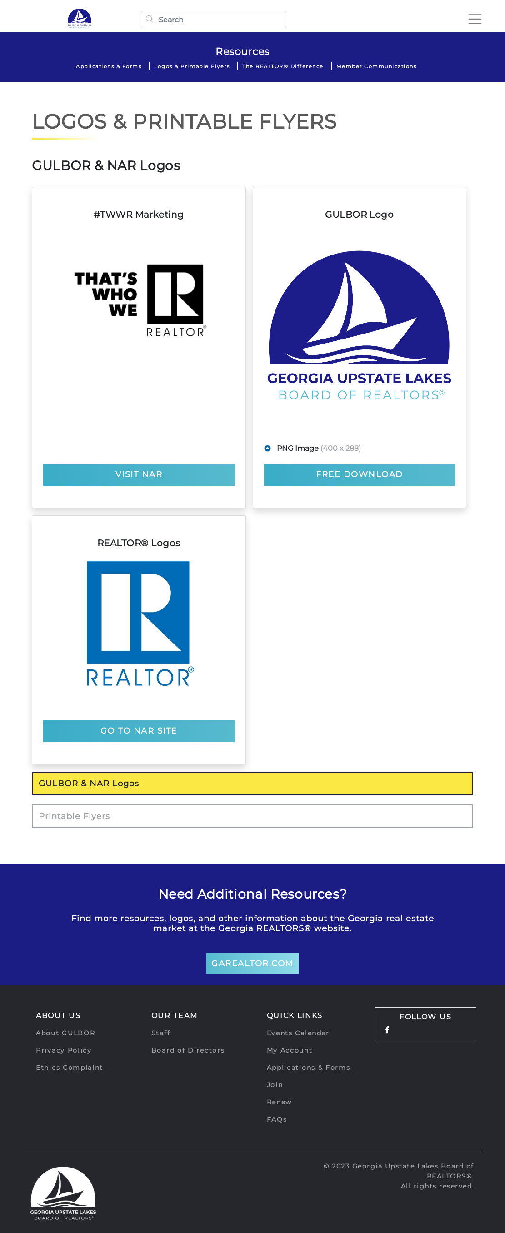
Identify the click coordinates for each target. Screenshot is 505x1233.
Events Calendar (298, 1033)
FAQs (277, 1119)
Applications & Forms (108, 66)
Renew (279, 1102)
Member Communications (376, 66)
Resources (242, 51)
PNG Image (317, 448)
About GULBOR (65, 1033)
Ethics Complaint (69, 1067)
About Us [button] (58, 1015)
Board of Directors (188, 1050)
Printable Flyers (74, 816)
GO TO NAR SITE (138, 731)
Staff (160, 1033)
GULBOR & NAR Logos (89, 784)
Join (275, 1085)
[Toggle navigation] (475, 19)
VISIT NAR (139, 474)
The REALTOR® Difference (283, 66)
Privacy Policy (64, 1050)
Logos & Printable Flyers (192, 66)
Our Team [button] (174, 1015)
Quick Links (295, 1015)
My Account (290, 1050)
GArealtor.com (252, 963)
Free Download (359, 474)
